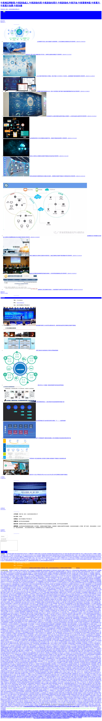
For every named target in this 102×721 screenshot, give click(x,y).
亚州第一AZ (69, 579)
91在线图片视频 (19, 657)
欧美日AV (87, 663)
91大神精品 (11, 623)
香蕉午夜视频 (69, 663)
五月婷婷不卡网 (50, 588)
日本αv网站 (87, 668)
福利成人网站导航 (45, 653)
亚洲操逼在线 (52, 630)
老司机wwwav (50, 593)
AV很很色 (10, 690)
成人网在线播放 (93, 693)
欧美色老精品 (61, 597)
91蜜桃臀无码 (75, 675)
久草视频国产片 (40, 678)
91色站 (77, 617)
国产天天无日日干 (67, 576)
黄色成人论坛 (91, 678)
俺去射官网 (40, 575)
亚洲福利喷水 (43, 674)
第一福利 (72, 588)
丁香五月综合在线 (19, 601)
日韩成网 (81, 678)
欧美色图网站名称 (41, 649)
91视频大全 (61, 594)
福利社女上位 (13, 644)
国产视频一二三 (6, 671)
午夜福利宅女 (46, 690)
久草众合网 (74, 668)
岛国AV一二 (96, 626)
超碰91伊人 (57, 593)
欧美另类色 (5, 595)
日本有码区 (66, 638)
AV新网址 (10, 645)
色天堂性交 (85, 595)
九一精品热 (47, 615)
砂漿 (47, 558)
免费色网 (58, 650)
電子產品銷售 (5, 561)
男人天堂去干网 (69, 672)
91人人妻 (56, 663)
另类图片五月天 (49, 599)
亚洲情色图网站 (77, 688)
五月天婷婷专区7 (8, 635)
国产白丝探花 (20, 644)
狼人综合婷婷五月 (48, 620)
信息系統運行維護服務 (46, 555)
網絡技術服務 (55, 555)
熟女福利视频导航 (66, 632)
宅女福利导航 (90, 694)
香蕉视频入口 (26, 682)
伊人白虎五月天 (17, 681)
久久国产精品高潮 (90, 635)
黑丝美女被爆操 (45, 696)
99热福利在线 (90, 615)
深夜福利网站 (24, 627)
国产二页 (45, 591)
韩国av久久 (68, 572)
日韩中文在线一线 (86, 639)
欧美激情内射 (10, 610)
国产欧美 (76, 693)
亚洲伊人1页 (91, 690)
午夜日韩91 (52, 616)
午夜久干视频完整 (15, 661)
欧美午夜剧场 (84, 576)
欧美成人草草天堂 (35, 593)
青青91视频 (18, 653)
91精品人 (95, 617)
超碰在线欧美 (56, 575)
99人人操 (27, 624)
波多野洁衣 (60, 685)
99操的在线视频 (97, 655)
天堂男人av (22, 631)
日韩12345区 (12, 595)
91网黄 (72, 632)
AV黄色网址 (34, 594)
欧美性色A (69, 580)
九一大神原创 (77, 621)
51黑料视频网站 (76, 620)
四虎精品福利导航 (86, 666)
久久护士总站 (55, 623)
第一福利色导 (36, 688)
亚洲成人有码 (78, 655)
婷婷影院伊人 (16, 626)
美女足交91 (45, 664)
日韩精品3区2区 (38, 690)
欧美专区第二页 (25, 670)
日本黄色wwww (36, 582)
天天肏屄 (66, 686)
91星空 (98, 666)
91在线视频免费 (38, 572)
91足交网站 (92, 627)
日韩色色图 (40, 663)
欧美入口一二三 (4, 584)
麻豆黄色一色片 (10, 580)
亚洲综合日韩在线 (68, 599)
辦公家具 (81, 555)
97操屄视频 (39, 657)
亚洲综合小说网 (40, 670)
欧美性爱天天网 (88, 623)
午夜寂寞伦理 (57, 627)
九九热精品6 (23, 642)
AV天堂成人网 (53, 646)
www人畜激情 (7, 700)
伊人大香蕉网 (91, 576)
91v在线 (75, 593)
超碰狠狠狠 (37, 604)
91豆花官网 (35, 615)
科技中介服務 (9, 559)
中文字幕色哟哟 (69, 688)
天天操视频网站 (39, 583)
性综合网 (43, 652)
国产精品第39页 (5, 674)
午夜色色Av (16, 593)
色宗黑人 (34, 686)
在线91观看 (10, 593)
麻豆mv (65, 628)
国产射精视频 (57, 586)
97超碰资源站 (44, 667)
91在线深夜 (82, 664)
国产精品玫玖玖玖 (24, 582)
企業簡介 (5, 13)
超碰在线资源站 (85, 659)
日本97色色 (3, 582)
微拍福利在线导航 (7, 677)
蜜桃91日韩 (76, 682)
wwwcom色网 (83, 597)
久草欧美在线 (31, 696)
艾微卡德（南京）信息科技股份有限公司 (10, 9)
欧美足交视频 (73, 699)
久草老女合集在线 (41, 624)
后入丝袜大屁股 (24, 674)
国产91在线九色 (79, 660)
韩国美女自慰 (74, 696)
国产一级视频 (20, 660)
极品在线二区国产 (12, 697)
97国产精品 (57, 656)
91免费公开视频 (16, 652)
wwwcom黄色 (74, 648)
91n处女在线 (80, 679)
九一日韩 (31, 653)
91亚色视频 (68, 690)
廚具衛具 (4, 559)
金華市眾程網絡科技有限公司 (47, 562)
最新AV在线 (42, 615)
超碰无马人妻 (12, 641)
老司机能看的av (5, 682)
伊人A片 (93, 674)
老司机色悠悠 (40, 602)
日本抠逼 (37, 674)
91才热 (45, 583)
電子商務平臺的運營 (67, 555)
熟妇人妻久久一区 (61, 579)
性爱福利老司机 (95, 632)
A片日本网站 (65, 664)
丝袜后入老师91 (63, 639)
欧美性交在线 (50, 595)
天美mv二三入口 (38, 664)
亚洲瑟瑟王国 (12, 679)
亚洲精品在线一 (4, 681)
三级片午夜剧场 (94, 604)
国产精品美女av (13, 685)
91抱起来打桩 (72, 584)
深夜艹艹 (89, 667)
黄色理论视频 (71, 627)
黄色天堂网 (37, 644)
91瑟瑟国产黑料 (5, 639)
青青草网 (74, 677)
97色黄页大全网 (19, 619)
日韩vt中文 (80, 675)
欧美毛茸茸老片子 (59, 638)
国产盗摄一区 (20, 591)
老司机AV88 (81, 661)
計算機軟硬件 (31, 555)
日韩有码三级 (41, 601)
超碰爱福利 (6, 623)
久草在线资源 (8, 634)
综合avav (65, 583)
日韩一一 (69, 613)
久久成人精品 (22, 593)
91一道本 (86, 590)
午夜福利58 (78, 644)
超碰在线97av (44, 610)
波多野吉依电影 (48, 671)
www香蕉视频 (98, 583)
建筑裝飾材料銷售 (19, 555)
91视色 (82, 689)
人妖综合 (58, 688)
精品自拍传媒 (95, 686)
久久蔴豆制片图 (80, 630)
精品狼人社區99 (75, 612)
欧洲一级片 (59, 677)
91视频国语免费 (31, 623)
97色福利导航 (89, 577)
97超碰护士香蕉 (64, 678)
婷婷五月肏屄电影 (38, 576)
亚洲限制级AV (50, 697)
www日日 (59, 613)
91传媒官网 (5, 587)
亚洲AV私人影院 (52, 664)
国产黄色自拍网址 (13, 597)
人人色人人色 (96, 644)
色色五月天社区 (45, 646)
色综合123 (54, 631)
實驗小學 (38, 561)
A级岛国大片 (26, 694)
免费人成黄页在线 (18, 637)
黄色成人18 (89, 641)
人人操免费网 (70, 652)
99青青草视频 (35, 692)
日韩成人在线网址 (48, 575)
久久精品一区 (15, 677)
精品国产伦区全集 (97, 584)
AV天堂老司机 (26, 671)
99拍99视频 (46, 594)
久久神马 (40, 677)
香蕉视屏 (83, 608)
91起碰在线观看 (14, 686)
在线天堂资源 (22, 645)
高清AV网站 (35, 580)
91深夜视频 (58, 630)
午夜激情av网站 (31, 681)
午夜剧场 (27, 602)
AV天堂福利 (53, 628)
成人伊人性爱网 (60, 675)
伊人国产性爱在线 (37, 646)
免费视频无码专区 (39, 577)
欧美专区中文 (16, 631)
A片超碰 (33, 597)
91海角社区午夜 (29, 650)
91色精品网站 (67, 692)
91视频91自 (43, 604)
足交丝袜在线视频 (82, 626)
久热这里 (25, 588)
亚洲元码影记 (19, 648)
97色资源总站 (20, 588)
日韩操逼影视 (18, 604)
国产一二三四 (14, 671)
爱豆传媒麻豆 (52, 678)
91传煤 (43, 682)
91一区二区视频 (38, 584)
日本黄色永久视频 (65, 671)
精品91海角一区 (94, 598)
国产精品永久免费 (33, 634)
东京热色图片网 (77, 634)
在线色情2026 (76, 586)
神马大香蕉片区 (64, 621)
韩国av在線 (80, 573)
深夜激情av (63, 697)
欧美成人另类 (6, 628)
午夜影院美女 (5, 624)
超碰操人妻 (53, 601)
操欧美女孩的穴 (44, 573)
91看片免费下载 (86, 670)
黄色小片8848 (78, 591)
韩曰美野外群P (94, 593)
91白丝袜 (74, 587)
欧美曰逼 (27, 667)
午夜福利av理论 (91, 572)
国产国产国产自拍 (5, 656)
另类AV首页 (17, 674)
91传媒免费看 (51, 689)
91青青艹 (11, 573)
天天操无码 (3, 586)
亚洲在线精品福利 (24, 664)
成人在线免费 (69, 666)
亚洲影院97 (73, 604)
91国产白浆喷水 (79, 575)
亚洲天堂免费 (59, 693)
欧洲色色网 (81, 623)
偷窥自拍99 (50, 667)
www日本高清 (37, 653)
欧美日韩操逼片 (33, 699)
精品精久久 (44, 638)
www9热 (63, 688)
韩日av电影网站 (45, 672)
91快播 (49, 638)
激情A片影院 (68, 650)
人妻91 (5, 697)
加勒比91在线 (5, 663)
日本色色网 (73, 679)
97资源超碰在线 (83, 619)
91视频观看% (78, 583)
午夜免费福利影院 (21, 635)
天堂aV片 (58, 678)
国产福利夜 (84, 632)
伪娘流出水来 (74, 642)
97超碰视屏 (18, 666)
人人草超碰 (66, 655)
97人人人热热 (82, 638)
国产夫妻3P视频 (75, 601)
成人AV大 (67, 646)
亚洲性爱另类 (67, 642)
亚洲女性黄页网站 (13, 587)
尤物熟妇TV (11, 632)
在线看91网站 (44, 689)
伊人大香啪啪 (86, 587)
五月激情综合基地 (28, 580)
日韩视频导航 (98, 609)
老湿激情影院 (96, 615)
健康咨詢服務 (75, 555)
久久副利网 (22, 616)
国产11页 (4, 692)
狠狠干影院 (63, 656)
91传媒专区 (90, 655)
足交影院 (56, 576)
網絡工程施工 (75, 557)
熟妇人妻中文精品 (55, 637)
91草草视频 (54, 655)
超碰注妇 (65, 601)
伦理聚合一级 (86, 627)
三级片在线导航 (46, 700)
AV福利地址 (47, 579)
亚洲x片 (47, 661)
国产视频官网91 (30, 576)
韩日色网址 (36, 613)
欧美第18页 (37, 588)
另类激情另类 (49, 649)
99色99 (4, 604)
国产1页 (54, 679)
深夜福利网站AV (21, 692)
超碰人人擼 (49, 645)
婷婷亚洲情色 (89, 648)
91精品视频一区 (84, 650)
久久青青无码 (24, 573)
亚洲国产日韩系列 (89, 582)
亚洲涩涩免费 (68, 675)
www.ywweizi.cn (20, 302)
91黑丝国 (68, 648)
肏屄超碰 (11, 663)
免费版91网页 (91, 594)
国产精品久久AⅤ (17, 663)
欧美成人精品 (38, 696)
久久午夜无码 (10, 675)
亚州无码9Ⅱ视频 (86, 696)
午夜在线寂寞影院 (44, 626)
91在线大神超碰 (11, 699)
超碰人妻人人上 (51, 699)
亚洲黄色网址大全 (76, 576)
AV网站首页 (35, 693)
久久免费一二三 (82, 617)
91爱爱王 (24, 697)
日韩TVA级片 (91, 700)
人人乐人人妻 (53, 644)
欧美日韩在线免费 (93, 620)
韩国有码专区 (75, 579)
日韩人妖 (69, 637)
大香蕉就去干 (27, 668)
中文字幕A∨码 (50, 686)
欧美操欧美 (57, 582)
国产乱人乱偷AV (63, 674)
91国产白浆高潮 (37, 637)
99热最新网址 (5, 598)
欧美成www (38, 667)
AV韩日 (30, 586)
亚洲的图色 (17, 598)
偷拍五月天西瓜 (71, 617)
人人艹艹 (27, 620)
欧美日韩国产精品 (80, 584)
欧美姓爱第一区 (72, 630)
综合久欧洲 (79, 609)
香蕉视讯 (72, 685)
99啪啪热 (44, 595)
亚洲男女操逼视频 (6, 590)
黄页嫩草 (62, 582)
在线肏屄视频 (62, 663)
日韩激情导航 (47, 577)
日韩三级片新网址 (57, 652)
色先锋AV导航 (5, 638)
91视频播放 (56, 674)
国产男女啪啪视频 (53, 608)
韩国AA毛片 (11, 598)
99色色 (93, 606)
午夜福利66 (5, 694)
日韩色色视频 (87, 598)
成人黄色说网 (87, 593)
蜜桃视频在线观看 (19, 580)
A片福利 (84, 615)
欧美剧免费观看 (41, 668)
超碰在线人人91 (21, 624)
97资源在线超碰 (67, 668)
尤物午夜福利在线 (12, 608)
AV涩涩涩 (53, 615)
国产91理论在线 (67, 577)
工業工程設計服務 (39, 559)
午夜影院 (74, 580)
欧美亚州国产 (78, 639)
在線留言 (5, 18)
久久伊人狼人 (40, 594)
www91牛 (4, 580)
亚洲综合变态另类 (25, 632)
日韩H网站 (91, 575)
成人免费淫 (20, 682)
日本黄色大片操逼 (37, 656)
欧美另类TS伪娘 (92, 621)
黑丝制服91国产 (16, 689)
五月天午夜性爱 (29, 659)
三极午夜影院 (47, 617)
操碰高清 (83, 677)
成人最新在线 (33, 639)
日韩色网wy (41, 693)
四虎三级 (78, 677)
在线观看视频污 (68, 582)
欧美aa (28, 639)
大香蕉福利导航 (75, 572)
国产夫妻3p (5, 641)
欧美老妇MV (48, 682)
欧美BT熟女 (16, 645)
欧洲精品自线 (18, 656)
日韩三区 (55, 610)
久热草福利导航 (12, 638)
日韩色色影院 (70, 624)
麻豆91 (71, 693)
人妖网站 (74, 670)
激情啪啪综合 (93, 616)
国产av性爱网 (79, 587)
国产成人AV (12, 613)
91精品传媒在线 (87, 588)
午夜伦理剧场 (28, 609)
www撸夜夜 (91, 699)
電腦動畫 (43, 557)
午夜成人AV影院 (55, 670)
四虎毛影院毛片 (80, 604)
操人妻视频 (12, 653)
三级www (43, 679)
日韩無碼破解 (18, 595)
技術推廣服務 (47, 559)
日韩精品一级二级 (8, 650)
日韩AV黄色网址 (9, 621)
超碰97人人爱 (56, 580)
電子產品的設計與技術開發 (71, 558)
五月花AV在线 (54, 577)
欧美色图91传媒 (58, 689)
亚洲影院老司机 (42, 580)
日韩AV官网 (55, 609)
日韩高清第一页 (35, 609)
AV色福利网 (84, 645)
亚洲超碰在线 (24, 641)
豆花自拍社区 (15, 693)
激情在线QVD (31, 588)
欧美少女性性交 (5, 620)
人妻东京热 (51, 659)
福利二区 (51, 621)
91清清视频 (21, 693)
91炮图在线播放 (28, 587)
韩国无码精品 (41, 579)
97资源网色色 (55, 598)
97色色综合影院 (12, 588)
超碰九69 (88, 642)
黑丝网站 (32, 619)
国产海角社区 (52, 590)
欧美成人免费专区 (89, 631)
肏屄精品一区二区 (77, 666)
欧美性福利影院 (9, 576)
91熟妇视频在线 (71, 639)
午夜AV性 (96, 700)
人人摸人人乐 (94, 639)
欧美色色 (41, 621)
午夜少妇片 (85, 681)
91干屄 (58, 666)
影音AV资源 (24, 623)
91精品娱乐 (46, 602)
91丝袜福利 (42, 599)
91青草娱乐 (32, 595)
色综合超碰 (54, 613)
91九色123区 (67, 683)
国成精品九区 (64, 681)
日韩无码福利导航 (12, 688)
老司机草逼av (64, 615)
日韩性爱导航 (36, 645)
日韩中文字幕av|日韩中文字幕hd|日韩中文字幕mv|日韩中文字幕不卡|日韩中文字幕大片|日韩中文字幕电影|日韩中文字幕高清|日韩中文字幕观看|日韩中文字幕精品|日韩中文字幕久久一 (62, 714)
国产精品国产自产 (64, 595)
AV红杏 (84, 591)
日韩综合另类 (93, 634)
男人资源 (58, 616)
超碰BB (85, 678)
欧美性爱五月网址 (26, 663)
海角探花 (31, 646)
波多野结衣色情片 (31, 583)
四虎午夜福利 (4, 689)
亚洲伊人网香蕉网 (79, 590)
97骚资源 (97, 635)
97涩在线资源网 (17, 621)
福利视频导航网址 (63, 660)
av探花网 (75, 659)
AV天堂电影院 (64, 627)
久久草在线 (30, 627)
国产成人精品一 (25, 595)
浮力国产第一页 (84, 683)
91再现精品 (60, 635)
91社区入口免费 (41, 661)
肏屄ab (6, 627)
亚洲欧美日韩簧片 (94, 663)
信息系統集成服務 (10, 555)
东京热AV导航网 (65, 661)
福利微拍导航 (89, 652)
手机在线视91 (73, 646)
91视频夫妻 (13, 667)
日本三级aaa (12, 666)
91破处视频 (89, 617)
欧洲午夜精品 (82, 599)
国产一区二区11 (51, 584)
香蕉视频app (50, 610)
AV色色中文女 (31, 674)
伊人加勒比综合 (46, 677)
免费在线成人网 (68, 620)
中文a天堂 (12, 606)
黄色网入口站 (23, 661)
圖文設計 (11, 558)
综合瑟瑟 (61, 576)
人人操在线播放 (15, 582)
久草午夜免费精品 (75, 650)
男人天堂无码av (78, 685)
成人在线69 (20, 572)
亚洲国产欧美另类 (36, 689)
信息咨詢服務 (17, 557)
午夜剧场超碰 (88, 586)
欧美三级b (80, 696)
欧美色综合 (10, 583)
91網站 (2, 685)
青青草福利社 (79, 681)
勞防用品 (60, 555)
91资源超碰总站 (60, 619)
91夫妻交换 (55, 624)
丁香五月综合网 (60, 692)
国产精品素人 (87, 604)
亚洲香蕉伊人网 (59, 590)
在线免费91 (78, 594)
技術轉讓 (39, 558)
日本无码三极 (58, 602)
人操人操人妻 (37, 652)
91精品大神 (6, 685)
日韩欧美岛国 (6, 653)
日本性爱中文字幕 (45, 644)
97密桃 (92, 599)
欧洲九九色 (11, 649)
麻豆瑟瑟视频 (57, 621)
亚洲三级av (3, 576)
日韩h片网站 (90, 671)
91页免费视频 (70, 598)
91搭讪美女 (56, 667)
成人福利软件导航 (17, 670)
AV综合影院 (32, 644)
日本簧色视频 (93, 587)
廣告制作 (25, 555)
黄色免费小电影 (71, 615)
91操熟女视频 (92, 697)
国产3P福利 (60, 608)
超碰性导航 (90, 681)
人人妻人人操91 (57, 606)
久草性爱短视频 (42, 650)
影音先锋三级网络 (84, 697)
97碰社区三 (46, 693)
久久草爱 (23, 689)
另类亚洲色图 (83, 641)
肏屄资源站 (24, 681)
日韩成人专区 (78, 632)
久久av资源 (58, 591)
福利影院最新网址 (46, 628)
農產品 (23, 559)
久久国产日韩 (60, 679)
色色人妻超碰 (97, 671)
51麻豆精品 (90, 683)
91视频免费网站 (63, 575)
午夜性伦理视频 (74, 692)
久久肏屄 (32, 577)
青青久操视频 (26, 619)
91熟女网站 (96, 645)
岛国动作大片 (4, 583)
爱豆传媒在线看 (81, 642)
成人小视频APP (39, 623)
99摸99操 (99, 660)
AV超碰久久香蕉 (25, 649)
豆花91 (55, 675)
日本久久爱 (59, 632)
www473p (72, 689)
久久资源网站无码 (33, 601)
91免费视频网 (58, 626)
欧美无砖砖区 (98, 688)
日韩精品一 (60, 599)
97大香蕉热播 (16, 642)
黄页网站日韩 (70, 682)
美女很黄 (5, 690)
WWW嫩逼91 (77, 610)
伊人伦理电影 (47, 670)
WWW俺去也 (60, 655)
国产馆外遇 (73, 606)
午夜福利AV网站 (90, 602)
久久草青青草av (47, 613)
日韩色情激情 (57, 697)
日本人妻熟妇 (59, 601)
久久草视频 (97, 573)
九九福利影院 (30, 637)
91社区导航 (57, 659)
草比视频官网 (45, 608)
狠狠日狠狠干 (83, 612)
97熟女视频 (64, 645)
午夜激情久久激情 (33, 591)
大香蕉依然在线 (61, 610)
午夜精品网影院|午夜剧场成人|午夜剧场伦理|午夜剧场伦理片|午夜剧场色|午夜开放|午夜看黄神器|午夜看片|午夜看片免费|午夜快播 (49, 706)
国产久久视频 (61, 587)
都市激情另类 (42, 598)
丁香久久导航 (62, 672)
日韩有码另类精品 (30, 700)
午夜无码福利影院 (7, 693)
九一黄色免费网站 (24, 634)
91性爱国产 (15, 650)
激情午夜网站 (80, 605)
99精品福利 (60, 609)
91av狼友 (67, 588)
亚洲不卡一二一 (9, 642)
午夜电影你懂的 (28, 693)
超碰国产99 (51, 656)
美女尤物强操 (38, 632)
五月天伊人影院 (66, 693)
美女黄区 (39, 699)
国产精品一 (48, 587)
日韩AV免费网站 (90, 613)
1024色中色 (26, 644)
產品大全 (5, 14)
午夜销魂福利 (43, 609)
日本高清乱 (92, 653)
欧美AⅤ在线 (79, 670)
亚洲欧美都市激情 (54, 594)
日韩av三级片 (22, 650)
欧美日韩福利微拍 (62, 624)
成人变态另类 (76, 663)
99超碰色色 (31, 664)
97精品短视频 (22, 620)
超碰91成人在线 (90, 597)
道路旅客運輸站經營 (13, 561)
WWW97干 (65, 590)
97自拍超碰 (98, 697)
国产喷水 (97, 674)
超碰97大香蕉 (6, 594)
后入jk (11, 670)
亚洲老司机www (77, 652)
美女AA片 (19, 590)
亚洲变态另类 (27, 638)
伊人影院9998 (53, 572)
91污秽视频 (35, 621)
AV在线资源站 (60, 700)
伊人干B (7, 599)
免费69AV (54, 620)
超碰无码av (3, 696)
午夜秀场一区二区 (14, 620)
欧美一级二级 (53, 619)
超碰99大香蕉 (17, 610)
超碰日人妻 (5, 679)
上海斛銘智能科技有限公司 (33, 562)
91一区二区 (72, 655)
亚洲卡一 (32, 652)
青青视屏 (13, 619)
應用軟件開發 (89, 559)
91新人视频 (26, 601)
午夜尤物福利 (28, 689)
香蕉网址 (65, 644)
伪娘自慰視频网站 (95, 689)
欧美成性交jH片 (34, 612)
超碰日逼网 (75, 616)
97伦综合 (46, 605)
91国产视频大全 (5, 657)
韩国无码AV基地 (81, 648)
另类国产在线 (38, 595)
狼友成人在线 (63, 637)
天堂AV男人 (93, 696)
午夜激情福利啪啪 (37, 659)
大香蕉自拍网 (17, 675)
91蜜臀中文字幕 (14, 700)
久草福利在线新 (71, 645)
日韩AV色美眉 (36, 599)
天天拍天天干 (65, 634)
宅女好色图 (6, 644)
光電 (7, 557)
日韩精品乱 (24, 655)
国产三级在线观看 (29, 685)
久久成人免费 (9, 696)
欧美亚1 (31, 610)
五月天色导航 (33, 624)
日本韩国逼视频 (22, 700)
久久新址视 (37, 626)
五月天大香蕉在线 (81, 646)
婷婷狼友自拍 (19, 575)
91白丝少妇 (10, 689)
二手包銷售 (11, 557)
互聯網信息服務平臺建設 (35, 569)
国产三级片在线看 (85, 653)
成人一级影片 (97, 608)
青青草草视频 (17, 649)
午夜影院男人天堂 (95, 667)
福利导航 (5, 688)
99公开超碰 (53, 632)
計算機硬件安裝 (63, 559)
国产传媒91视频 (94, 668)
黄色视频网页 (34, 642)
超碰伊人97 (58, 615)
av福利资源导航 (25, 590)
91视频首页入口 (59, 657)
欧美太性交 (67, 641)
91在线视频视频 (97, 582)
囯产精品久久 (32, 666)
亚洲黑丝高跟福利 (90, 656)
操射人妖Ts (32, 667)
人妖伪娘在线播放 (91, 610)
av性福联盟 (58, 653)
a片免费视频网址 (52, 688)
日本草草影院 (69, 656)
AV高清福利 (52, 612)
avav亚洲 (97, 650)
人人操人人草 (42, 587)
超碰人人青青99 (82, 577)
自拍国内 (12, 639)
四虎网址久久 (24, 675)
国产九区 (88, 599)
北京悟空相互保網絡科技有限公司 (69, 561)
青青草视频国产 (43, 593)
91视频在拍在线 (66, 699)
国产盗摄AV (33, 679)
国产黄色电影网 (17, 617)
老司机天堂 (64, 617)
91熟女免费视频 (31, 573)
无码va (18, 688)
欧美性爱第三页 (49, 675)
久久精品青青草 (56, 671)
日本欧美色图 (49, 631)
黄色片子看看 (77, 700)
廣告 (80, 557)
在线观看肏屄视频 (51, 591)
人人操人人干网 (39, 620)
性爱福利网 (32, 590)
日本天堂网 (23, 598)
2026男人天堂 (27, 679)
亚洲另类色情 (38, 628)
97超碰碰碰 (44, 637)
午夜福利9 (41, 612)
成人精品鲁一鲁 (78, 635)
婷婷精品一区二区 (59, 686)
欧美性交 (75, 656)
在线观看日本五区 (43, 606)
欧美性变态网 (24, 621)
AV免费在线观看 (4, 649)
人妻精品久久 (56, 649)
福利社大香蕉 (88, 630)
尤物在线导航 (5, 632)
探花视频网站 (47, 666)
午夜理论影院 (75, 599)
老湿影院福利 (49, 639)
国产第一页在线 (93, 649)
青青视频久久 (8, 661)
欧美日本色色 (45, 656)
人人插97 (36, 635)
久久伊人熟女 (13, 594)
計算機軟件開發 (84, 557)
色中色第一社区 (81, 613)
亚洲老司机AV (27, 660)
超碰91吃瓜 (12, 657)
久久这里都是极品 (84, 620)
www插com (69, 697)
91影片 (49, 637)
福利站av (45, 576)
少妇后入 (92, 573)
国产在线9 (44, 584)
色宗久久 (79, 659)
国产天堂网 (67, 604)
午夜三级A (5, 645)
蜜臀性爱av (47, 601)
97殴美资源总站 (19, 694)
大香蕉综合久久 (75, 690)
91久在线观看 (59, 583)
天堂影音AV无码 (83, 601)
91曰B (30, 606)
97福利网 (64, 602)
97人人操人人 (39, 641)
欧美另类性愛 (36, 586)
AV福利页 (55, 645)
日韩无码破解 (35, 606)
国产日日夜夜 (90, 626)
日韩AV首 (51, 672)
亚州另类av (90, 685)
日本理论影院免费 (47, 641)
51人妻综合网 (34, 661)
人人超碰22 (63, 659)
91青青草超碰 (15, 584)
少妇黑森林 (70, 621)
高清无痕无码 (76, 582)
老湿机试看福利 (46, 572)
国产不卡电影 (55, 660)
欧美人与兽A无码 (31, 605)
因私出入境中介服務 (55, 559)
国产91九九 (44, 697)
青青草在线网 (8, 605)
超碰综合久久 (34, 660)
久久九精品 (96, 699)
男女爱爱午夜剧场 (30, 690)
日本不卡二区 (79, 674)
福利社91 (85, 685)
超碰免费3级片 (88, 686)
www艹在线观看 (53, 690)
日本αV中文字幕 (61, 646)
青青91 (52, 638)
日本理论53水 (5, 597)
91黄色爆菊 (29, 697)
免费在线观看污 (83, 572)
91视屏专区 (81, 692)
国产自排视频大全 (15, 616)
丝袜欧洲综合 (49, 652)
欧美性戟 (12, 674)
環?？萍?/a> (43, 561)
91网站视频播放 (43, 645)
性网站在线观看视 (5, 579)
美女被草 (56, 672)
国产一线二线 (23, 688)
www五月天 (90, 645)
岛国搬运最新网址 (43, 692)
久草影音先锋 (87, 692)
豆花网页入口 (12, 694)
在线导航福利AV (90, 637)
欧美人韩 (84, 609)
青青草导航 (96, 613)
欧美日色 (83, 688)
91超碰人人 (26, 608)
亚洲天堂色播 (52, 657)
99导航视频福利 (10, 601)
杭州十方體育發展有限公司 (8, 562)
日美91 (66, 612)
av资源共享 (43, 582)
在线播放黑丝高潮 (41, 675)
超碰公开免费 (30, 615)
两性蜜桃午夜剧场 (72, 686)
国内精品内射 (14, 659)
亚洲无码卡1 (56, 595)
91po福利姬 (71, 590)
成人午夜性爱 (55, 642)
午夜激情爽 (53, 617)
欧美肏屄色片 (12, 627)
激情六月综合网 (22, 686)
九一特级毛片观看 (6, 591)
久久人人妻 (33, 675)
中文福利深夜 (63, 667)
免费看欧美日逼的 (90, 646)
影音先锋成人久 (84, 621)
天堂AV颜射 (10, 609)
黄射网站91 (48, 655)
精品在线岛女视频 (19, 599)
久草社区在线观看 (91, 619)
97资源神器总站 (21, 659)
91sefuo (76, 638)
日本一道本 (49, 681)
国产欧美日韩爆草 (85, 634)
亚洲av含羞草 (4, 609)
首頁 (4, 11)
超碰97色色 (33, 638)
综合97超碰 (67, 649)
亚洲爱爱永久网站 (74, 631)
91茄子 (42, 683)
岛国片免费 (69, 626)
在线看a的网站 (86, 605)
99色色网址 (6, 668)
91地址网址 (64, 626)
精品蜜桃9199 (52, 573)
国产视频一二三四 (97, 577)
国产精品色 (14, 660)
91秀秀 (59, 645)
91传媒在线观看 (23, 626)
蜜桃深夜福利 (66, 631)
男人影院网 (26, 678)
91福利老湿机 (49, 679)
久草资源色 (16, 576)
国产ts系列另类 (16, 583)
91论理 (73, 594)
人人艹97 (45, 663)
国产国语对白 (71, 591)
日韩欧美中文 (4, 672)
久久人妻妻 (28, 677)
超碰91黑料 (62, 588)
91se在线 (8, 667)
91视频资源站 (96, 601)
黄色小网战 (78, 653)
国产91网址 (18, 641)
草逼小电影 (59, 696)
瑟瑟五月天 (8, 586)
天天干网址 (26, 591)
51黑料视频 (26, 579)
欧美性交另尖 (81, 593)
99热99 (84, 635)
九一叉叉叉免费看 (47, 623)
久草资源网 (58, 664)
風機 (20, 559)
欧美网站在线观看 (66, 696)
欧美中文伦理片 (31, 604)
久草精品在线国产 (69, 593)
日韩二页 (28, 593)
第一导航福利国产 (46, 632)
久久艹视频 (62, 641)
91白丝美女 (86, 672)
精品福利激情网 (27, 597)
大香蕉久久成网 (82, 579)
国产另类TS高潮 (69, 623)
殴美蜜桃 (62, 593)
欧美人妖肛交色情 (51, 650)
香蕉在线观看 (52, 653)
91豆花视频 (46, 621)
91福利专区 (48, 648)
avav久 (91, 659)
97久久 (93, 586)
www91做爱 (93, 605)
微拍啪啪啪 (22, 613)
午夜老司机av (33, 602)
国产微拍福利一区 (81, 656)
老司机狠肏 (54, 597)
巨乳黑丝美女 (13, 678)
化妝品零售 (89, 555)
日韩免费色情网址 (74, 661)
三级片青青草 (50, 674)
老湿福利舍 (84, 644)
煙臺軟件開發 (37, 555)
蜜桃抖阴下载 (23, 615)
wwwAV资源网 (84, 628)
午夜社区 (89, 632)
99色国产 (30, 575)
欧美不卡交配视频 (90, 688)
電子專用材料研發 (82, 558)
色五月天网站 (24, 617)
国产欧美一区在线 (71, 575)
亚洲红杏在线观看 (79, 588)
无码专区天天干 (42, 635)
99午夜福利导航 (58, 634)
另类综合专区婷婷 (49, 586)
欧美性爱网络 (76, 619)
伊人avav (20, 655)
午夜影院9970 (69, 616)
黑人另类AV (63, 616)
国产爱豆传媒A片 (33, 579)
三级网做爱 (4, 617)
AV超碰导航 (54, 682)
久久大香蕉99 (86, 616)
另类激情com (88, 606)
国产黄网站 (40, 616)
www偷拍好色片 (55, 648)
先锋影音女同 (97, 599)
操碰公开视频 (34, 616)
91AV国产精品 (43, 681)
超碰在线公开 (20, 678)
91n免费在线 (52, 661)
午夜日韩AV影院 (56, 681)
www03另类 (60, 577)
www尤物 (82, 586)
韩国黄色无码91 (76, 697)
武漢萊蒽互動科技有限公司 (21, 562)
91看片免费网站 (41, 660)
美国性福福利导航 (75, 597)
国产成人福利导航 (79, 627)
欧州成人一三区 (26, 577)
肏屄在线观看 (18, 623)
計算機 (84, 555)
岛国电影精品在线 (23, 696)
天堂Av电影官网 (71, 681)
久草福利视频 (4, 610)
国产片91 (72, 683)
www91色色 (10, 626)
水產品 (33, 559)
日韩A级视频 (34, 668)
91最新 (69, 612)
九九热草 (31, 582)
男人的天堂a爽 (25, 666)
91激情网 (88, 677)
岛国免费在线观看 (60, 573)
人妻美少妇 (76, 678)
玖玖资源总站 (91, 682)
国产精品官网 (66, 635)
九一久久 (9, 692)
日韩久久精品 (22, 584)
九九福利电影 (70, 700)
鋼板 (47, 561)
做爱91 (31, 682)
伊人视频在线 (50, 694)
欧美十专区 (26, 572)
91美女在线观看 (71, 653)
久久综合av (52, 693)
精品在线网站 (34, 663)
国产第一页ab (88, 657)
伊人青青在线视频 (81, 580)
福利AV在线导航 (89, 580)
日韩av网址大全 (61, 605)
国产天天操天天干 (41, 655)
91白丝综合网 (18, 646)
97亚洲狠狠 (17, 632)
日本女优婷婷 (23, 583)
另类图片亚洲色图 (40, 666)
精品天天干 (79, 699)
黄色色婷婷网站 (69, 605)
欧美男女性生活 (20, 594)
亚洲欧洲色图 (83, 667)
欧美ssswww (5, 608)
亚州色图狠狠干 (97, 580)
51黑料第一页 (93, 642)
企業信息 (5, 17)
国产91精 (84, 652)
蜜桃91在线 (42, 586)
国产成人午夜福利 (60, 612)
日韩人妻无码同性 (78, 595)
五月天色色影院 (27, 657)
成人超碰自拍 (69, 659)
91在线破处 (29, 598)
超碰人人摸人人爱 (71, 674)
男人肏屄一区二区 (10, 646)
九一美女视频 (47, 619)
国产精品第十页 (17, 672)
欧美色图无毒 (46, 657)
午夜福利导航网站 (94, 624)
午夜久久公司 (7, 686)
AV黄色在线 (96, 652)
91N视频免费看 (62, 598)
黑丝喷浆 (38, 679)
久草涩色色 (18, 628)
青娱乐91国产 (76, 667)
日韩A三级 (86, 693)
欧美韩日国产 (18, 699)
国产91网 (95, 685)
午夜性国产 (12, 648)
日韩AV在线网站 (37, 682)
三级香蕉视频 (67, 685)
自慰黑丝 (66, 609)
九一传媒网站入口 (52, 692)
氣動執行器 (95, 559)
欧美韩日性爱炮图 (51, 583)
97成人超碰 (90, 601)
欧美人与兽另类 (68, 594)
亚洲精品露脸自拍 (28, 599)
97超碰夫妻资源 (67, 679)
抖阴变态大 (20, 597)
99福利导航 (72, 638)
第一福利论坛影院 (90, 608)
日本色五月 (16, 615)
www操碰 (62, 604)
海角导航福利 (13, 683)
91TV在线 (7, 606)
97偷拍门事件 (9, 652)
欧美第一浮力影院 (78, 624)
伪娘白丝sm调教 (45, 685)
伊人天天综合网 (19, 606)
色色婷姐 (97, 682)
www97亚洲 (43, 588)
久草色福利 (76, 623)
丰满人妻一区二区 (67, 608)
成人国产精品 (27, 594)
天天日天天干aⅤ (19, 679)
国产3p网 (47, 678)
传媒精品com (16, 690)
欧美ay (89, 590)
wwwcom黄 (23, 639)
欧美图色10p (50, 576)
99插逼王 (36, 631)
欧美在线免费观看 (36, 683)
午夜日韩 (85, 660)
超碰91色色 (64, 653)
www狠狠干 (10, 617)
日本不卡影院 (60, 683)
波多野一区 (8, 582)
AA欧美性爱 (79, 649)
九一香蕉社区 (9, 602)
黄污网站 (24, 656)
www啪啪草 (94, 590)
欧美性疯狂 (76, 664)
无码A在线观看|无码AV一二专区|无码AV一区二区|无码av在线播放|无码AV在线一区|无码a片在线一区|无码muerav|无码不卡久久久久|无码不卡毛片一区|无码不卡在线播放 (47, 712)
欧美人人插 (77, 689)
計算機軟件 (94, 555)
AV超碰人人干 (4, 630)
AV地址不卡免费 (90, 609)
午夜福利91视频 (71, 660)
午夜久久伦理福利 (62, 682)
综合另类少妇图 (38, 630)
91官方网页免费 (21, 685)
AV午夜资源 (82, 631)
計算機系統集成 (5, 558)
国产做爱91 (12, 599)
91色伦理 (93, 661)
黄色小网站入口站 (25, 628)
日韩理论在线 (62, 623)
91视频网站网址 (29, 613)
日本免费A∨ (46, 616)
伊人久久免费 (45, 590)
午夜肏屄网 (90, 628)
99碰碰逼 (62, 650)
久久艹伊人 (12, 656)
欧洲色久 (39, 608)
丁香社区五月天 (76, 628)
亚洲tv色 (55, 599)
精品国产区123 (23, 630)
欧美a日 (2, 661)
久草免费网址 (38, 590)
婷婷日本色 (88, 664)
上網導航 (43, 558)
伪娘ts (72, 583)
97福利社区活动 (33, 608)
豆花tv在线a (24, 604)
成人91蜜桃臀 (69, 586)
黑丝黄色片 (72, 671)
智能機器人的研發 (79, 559)
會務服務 (39, 557)
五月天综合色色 (72, 609)
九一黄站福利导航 (39, 605)
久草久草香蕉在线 (81, 602)
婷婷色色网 (10, 630)
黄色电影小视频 (20, 683)
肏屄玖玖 (39, 686)
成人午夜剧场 (65, 591)
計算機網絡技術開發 (27, 558)
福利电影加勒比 (66, 689)
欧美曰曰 (37, 681)
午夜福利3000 (6, 670)
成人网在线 (62, 649)
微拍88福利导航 (28, 683)
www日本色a (11, 615)
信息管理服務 (28, 559)
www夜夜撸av (43, 694)
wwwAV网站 (12, 579)
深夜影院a (49, 635)
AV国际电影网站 (30, 635)
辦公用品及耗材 (26, 557)
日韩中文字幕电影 (29, 631)
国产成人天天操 (25, 653)
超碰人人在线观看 (25, 652)
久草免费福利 (84, 594)
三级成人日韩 (45, 659)
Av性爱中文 (44, 686)
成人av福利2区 (67, 573)
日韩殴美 (14, 635)
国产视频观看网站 (61, 690)
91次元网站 (50, 606)
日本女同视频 (31, 626)
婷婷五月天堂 (35, 598)
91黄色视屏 (96, 659)
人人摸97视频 (4, 699)
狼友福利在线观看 (49, 668)
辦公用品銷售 (32, 561)
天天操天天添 (87, 689)
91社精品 (30, 621)
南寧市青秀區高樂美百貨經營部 (84, 561)
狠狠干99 (61, 668)
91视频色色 (12, 628)
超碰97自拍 (84, 671)
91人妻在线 (29, 688)
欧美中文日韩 (49, 598)
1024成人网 (60, 631)
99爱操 (65, 700)
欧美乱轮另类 (14, 655)
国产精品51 (38, 638)
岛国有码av (97, 575)
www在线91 (13, 590)
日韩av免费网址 (53, 683)
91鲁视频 (68, 606)
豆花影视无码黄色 (26, 612)
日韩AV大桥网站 (71, 644)
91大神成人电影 (32, 678)
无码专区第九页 (12, 575)
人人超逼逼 (34, 575)
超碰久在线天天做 (39, 619)
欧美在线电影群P (92, 660)
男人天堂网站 (91, 650)
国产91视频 (49, 609)
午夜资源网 (73, 649)
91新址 (23, 602)
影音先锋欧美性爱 (41, 642)
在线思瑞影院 (87, 661)
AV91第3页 (88, 612)
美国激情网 (93, 664)
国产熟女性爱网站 (29, 584)
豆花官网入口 (84, 700)
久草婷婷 (57, 604)
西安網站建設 (16, 559)
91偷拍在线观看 (31, 641)
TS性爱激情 (62, 670)
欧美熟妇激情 (94, 638)
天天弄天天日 (18, 639)
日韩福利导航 (28, 692)
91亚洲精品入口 (86, 624)
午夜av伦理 (16, 664)
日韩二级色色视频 (47, 597)
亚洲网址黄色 (53, 677)
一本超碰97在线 (86, 674)
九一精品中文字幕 (41, 648)
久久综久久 (53, 700)
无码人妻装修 (63, 580)
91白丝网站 (19, 697)
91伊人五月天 (20, 638)
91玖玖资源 (35, 650)
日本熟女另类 (34, 677)
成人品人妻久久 (69, 610)
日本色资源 (25, 606)
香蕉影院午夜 (97, 628)
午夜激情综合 (37, 685)
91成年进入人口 (95, 641)
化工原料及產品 (71, 559)
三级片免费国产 (32, 648)
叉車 (21, 557)
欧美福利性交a (83, 610)
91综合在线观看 (6, 659)
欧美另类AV (10, 672)
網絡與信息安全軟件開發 (94, 557)
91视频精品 (91, 583)
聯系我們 (5, 15)
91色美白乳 (94, 612)
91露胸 (93, 588)
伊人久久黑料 (59, 644)
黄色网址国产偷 (31, 630)
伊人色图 (41, 613)
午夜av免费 (32, 620)
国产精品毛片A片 (42, 634)
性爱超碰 (40, 591)
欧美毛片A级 (16, 696)
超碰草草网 (63, 666)
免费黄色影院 (53, 696)
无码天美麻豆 (51, 663)
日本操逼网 (69, 628)
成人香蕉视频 (56, 639)
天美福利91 (84, 655)
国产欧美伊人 (90, 579)
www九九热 (45, 630)
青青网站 (56, 668)
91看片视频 (5, 573)
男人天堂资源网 (91, 679)
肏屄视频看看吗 (49, 627)
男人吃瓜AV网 (5, 577)
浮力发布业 (69, 602)
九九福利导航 (68, 670)
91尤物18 (47, 683)
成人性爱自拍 (74, 637)
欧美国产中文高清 (83, 682)
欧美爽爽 (32, 694)
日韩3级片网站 (60, 620)
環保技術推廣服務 (91, 558)
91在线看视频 (49, 660)
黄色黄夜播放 (30, 656)
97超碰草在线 (68, 597)
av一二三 (36, 627)
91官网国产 (81, 693)
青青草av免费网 (13, 668)
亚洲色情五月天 (65, 584)
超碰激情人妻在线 (13, 624)
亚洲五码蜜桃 (18, 612)
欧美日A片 (56, 588)
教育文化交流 (33, 557)
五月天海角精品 (65, 630)
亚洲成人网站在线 (6, 655)
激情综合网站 (10, 664)
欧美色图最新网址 (32, 655)
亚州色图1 (81, 598)
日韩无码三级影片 (61, 572)
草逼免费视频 (23, 576)
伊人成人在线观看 (53, 605)
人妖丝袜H (31, 572)
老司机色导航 (19, 577)
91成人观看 (76, 598)
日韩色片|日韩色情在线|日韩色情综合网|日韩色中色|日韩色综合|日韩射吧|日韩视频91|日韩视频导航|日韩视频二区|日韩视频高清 (56, 716)
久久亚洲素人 (35, 587)
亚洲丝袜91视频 (42, 627)
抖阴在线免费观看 (20, 667)
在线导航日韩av (81, 657)
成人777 (13, 612)
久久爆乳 (66, 657)
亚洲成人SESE (7, 612)
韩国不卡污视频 (19, 579)
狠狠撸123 (75, 626)
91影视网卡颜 (74, 577)
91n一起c (7, 648)
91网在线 (25, 575)
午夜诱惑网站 (69, 667)
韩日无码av (64, 652)
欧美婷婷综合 (53, 579)
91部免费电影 (42, 631)
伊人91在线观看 (88, 584)
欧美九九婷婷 (24, 672)
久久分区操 (71, 595)
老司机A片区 (29, 645)
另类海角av (97, 646)
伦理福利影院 (62, 648)
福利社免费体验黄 (53, 685)
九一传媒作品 (20, 608)
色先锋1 (9, 660)
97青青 (69, 583)
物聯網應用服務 (56, 557)
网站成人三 (86, 575)
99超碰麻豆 (5, 588)
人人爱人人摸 (49, 580)
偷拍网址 (17, 613)
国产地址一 (77, 683)
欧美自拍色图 (54, 587)
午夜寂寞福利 (97, 683)
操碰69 (29, 675)
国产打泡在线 (78, 671)
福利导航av (85, 699)
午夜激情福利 (94, 670)
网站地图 (77, 706)
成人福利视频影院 (76, 608)
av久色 (9, 584)
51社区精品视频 (39, 597)
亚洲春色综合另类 (41, 639)
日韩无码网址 (94, 630)
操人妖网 (71, 678)
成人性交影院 (22, 677)
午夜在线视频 (78, 645)
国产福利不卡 (25, 646)
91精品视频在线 (15, 586)
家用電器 (62, 557)
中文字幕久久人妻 (43, 688)
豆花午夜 (64, 613)
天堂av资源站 (68, 587)
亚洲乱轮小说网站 (13, 572)
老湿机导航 (48, 642)
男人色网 (28, 642)
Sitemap (78, 569)
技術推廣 (63, 558)
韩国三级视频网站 (25, 610)
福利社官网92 (21, 587)
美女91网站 (32, 632)
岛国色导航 (20, 671)
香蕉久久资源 (7, 619)
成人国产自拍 (16, 630)
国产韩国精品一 (4, 575)
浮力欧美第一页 (39, 700)
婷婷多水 (63, 606)
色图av (74, 672)
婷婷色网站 (82, 663)
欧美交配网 (14, 692)
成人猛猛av (95, 591)
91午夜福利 (46, 612)
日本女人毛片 (80, 672)
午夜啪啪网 (33, 657)
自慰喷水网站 (61, 694)
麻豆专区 (22, 609)
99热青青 (56, 694)
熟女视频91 (37, 694)
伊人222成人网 (16, 573)
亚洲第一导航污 (10, 604)
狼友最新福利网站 (50, 604)
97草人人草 (13, 591)
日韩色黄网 (93, 666)
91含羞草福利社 (25, 699)
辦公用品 (34, 558)
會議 (85, 559)
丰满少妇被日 (12, 577)
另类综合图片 (33, 671)
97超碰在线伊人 (96, 648)
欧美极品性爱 (87, 573)
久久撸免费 (11, 681)
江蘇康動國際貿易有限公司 (54, 561)
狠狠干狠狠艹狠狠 (73, 657)
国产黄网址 (38, 573)
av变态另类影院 (39, 617)
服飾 (19, 561)
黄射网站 (75, 602)
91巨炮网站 (90, 644)
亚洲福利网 (51, 626)
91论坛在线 (58, 617)
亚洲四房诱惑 (74, 613)
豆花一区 (81, 616)
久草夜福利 (88, 638)
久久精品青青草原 (24, 586)
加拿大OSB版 (51, 558)
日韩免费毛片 (86, 649)
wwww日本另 (58, 584)
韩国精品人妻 (38, 672)
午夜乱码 (25, 637)
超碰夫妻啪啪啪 (92, 595)
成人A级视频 (4, 601)
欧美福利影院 (21, 668)
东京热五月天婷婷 (75, 641)
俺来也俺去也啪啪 (17, 602)
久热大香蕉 (86, 675)
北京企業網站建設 (24, 561)
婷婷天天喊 (44, 699)
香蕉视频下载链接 (77, 694)
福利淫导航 (63, 586)
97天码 (74, 605)
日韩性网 (85, 679)
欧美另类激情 (49, 624)
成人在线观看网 (41, 671)
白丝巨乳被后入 (82, 637)
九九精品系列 (15, 605)
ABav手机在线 (16, 609)
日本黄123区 (74, 573)
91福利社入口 (33, 670)
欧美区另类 (28, 616)
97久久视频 (18, 627)
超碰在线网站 (6, 678)
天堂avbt (71, 634)
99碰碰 (94, 623)
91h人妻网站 (79, 615)
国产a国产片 (52, 602)
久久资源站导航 (84, 583)
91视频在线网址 (50, 582)
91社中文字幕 (9, 631)
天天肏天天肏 (89, 591)
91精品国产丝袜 (13, 682)
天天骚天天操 (25, 648)
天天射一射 (54, 635)
